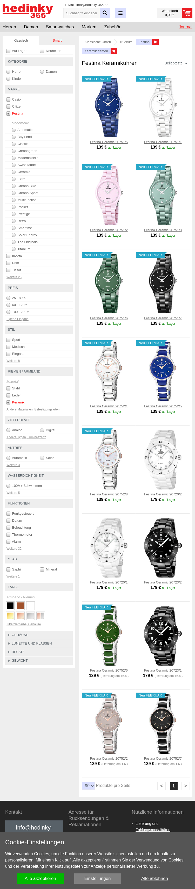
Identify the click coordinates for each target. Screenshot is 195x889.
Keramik (15, 402)
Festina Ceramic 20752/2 (108, 758)
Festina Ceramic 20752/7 (162, 758)
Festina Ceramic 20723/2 (162, 582)
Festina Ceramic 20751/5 (108, 142)
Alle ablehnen (154, 878)
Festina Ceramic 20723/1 (162, 670)
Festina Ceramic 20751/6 (108, 318)
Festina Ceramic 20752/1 (108, 406)
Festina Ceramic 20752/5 (162, 406)
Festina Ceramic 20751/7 (162, 318)
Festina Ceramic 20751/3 (162, 230)
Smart (57, 40)
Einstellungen (97, 878)
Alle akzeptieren (40, 878)
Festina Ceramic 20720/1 (108, 582)
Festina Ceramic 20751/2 (108, 230)
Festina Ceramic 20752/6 (108, 670)
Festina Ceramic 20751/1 (162, 142)
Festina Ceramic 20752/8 (108, 494)
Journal (185, 27)
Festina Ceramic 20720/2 (162, 494)
